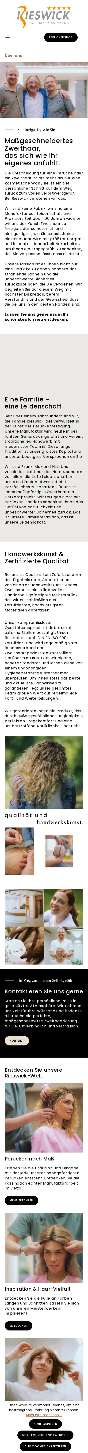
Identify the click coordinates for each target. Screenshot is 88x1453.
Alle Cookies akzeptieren (45, 1446)
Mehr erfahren (21, 1200)
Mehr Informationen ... (44, 1415)
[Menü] (10, 37)
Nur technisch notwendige (45, 1435)
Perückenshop (61, 37)
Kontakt (17, 1041)
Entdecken (18, 1326)
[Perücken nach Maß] (44, 1118)
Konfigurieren (45, 1424)
